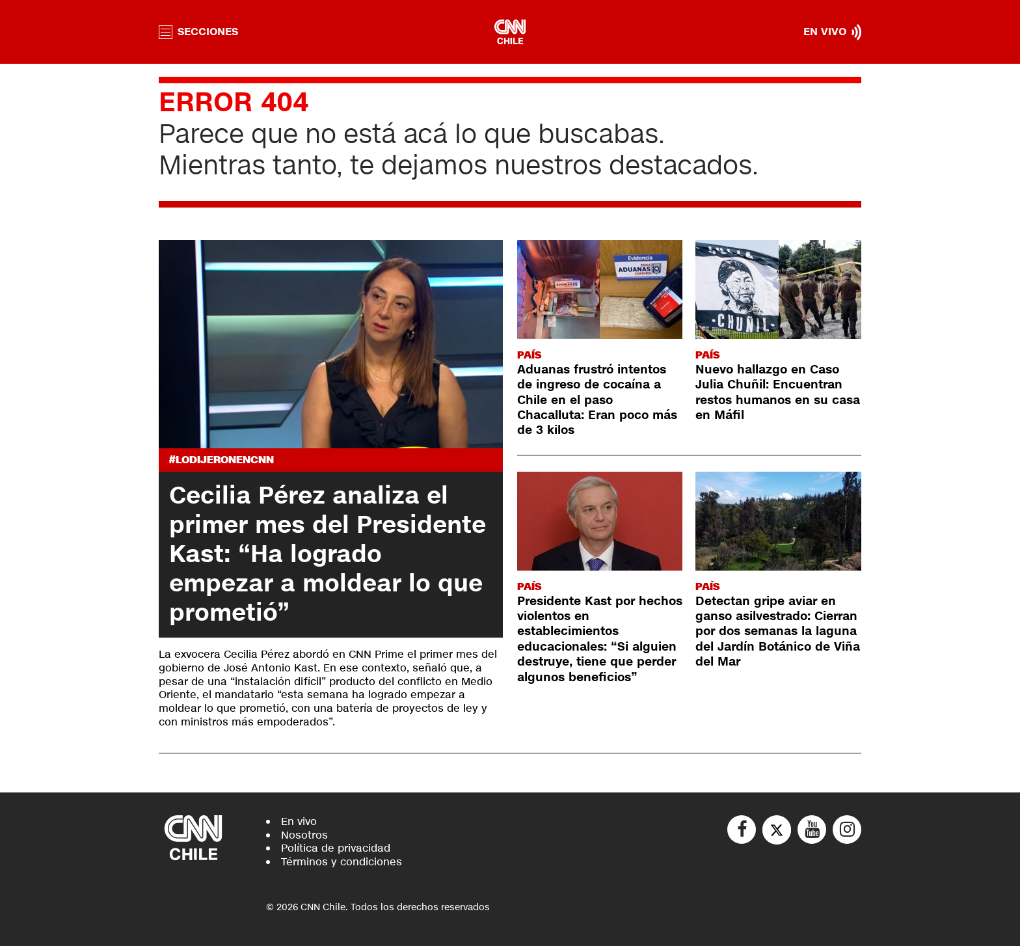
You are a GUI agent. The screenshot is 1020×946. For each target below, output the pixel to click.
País (529, 354)
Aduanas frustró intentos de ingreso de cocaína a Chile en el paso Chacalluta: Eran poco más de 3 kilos (597, 400)
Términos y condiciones (341, 861)
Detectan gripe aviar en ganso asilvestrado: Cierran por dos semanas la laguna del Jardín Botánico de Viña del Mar (777, 632)
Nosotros (304, 835)
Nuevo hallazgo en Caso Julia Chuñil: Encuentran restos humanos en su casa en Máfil (777, 392)
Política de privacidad (335, 848)
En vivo (299, 821)
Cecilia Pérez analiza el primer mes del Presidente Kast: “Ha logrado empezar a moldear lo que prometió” (327, 554)
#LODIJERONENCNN (221, 459)
